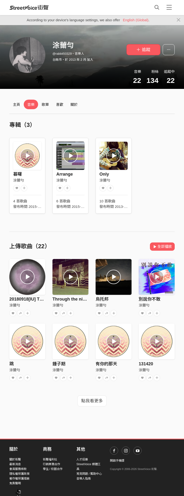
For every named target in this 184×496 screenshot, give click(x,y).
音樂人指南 (83, 478)
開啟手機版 (117, 460)
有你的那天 (106, 363)
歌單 (45, 104)
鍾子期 (58, 363)
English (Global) (136, 20)
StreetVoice (29, 7)
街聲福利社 (50, 459)
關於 (74, 104)
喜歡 (59, 104)
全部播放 (162, 246)
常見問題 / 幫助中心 (89, 473)
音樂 (30, 104)
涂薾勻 (18, 180)
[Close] (178, 20)
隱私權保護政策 (19, 473)
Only (104, 174)
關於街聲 (15, 459)
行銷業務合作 (51, 464)
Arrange (64, 174)
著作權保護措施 (19, 478)
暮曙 (17, 174)
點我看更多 (92, 401)
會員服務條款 (18, 469)
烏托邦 (102, 299)
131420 (146, 363)
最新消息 (15, 464)
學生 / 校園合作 (53, 469)
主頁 (16, 104)
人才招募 (82, 459)
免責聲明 (15, 483)
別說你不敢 (149, 299)
